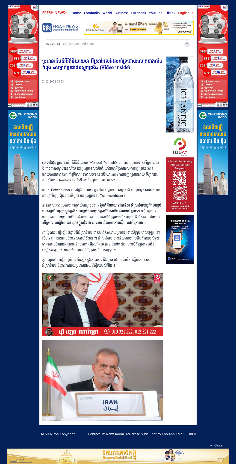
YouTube (155, 13)
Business (121, 13)
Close (216, 445)
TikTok (170, 13)
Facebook (138, 13)
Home (76, 13)
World (107, 13)
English (183, 13)
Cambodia (92, 13)
